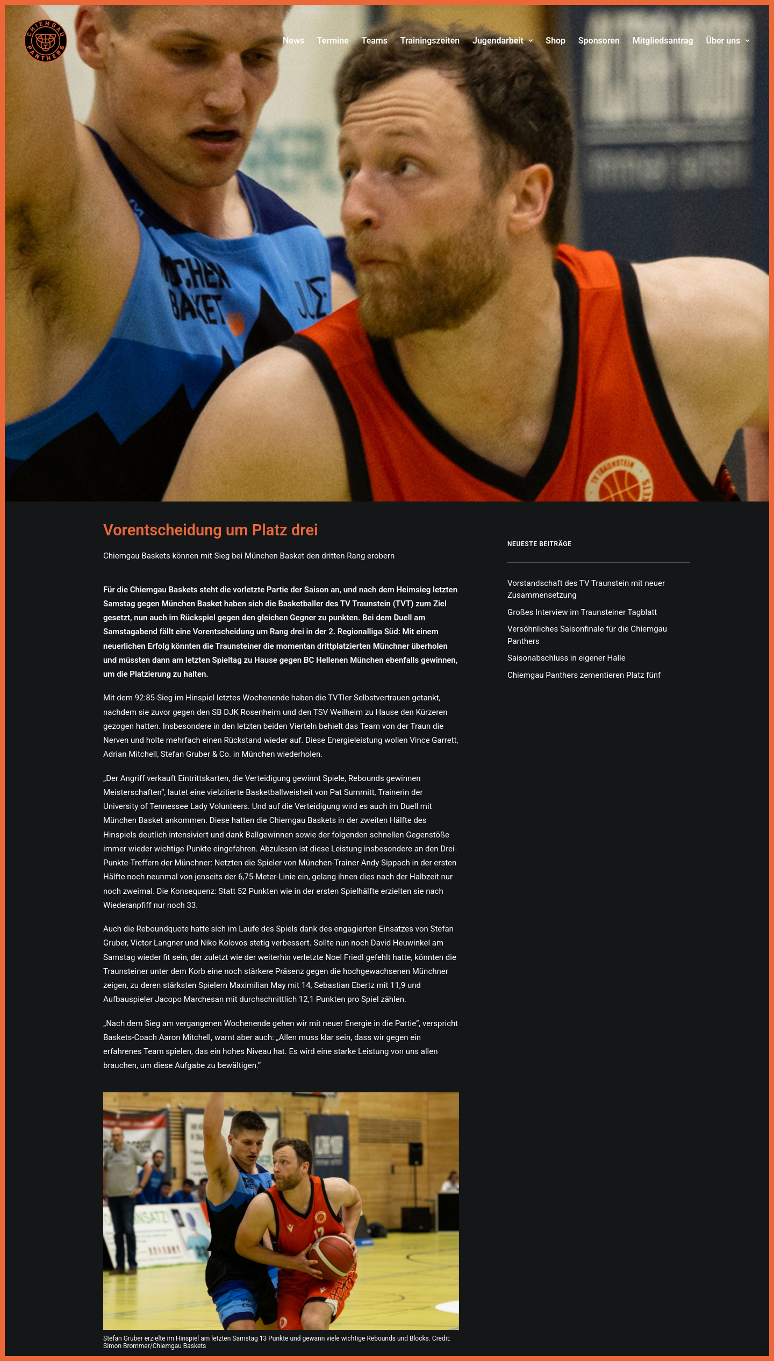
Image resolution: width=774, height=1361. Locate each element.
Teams (375, 40)
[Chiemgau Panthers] (45, 40)
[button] (281, 909)
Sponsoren (599, 40)
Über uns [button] (728, 40)
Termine (333, 40)
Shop (555, 40)
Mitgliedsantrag (663, 40)
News (293, 40)
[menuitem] (296, 41)
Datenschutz (408, 1324)
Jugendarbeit (502, 40)
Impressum (363, 1324)
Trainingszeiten (430, 40)
